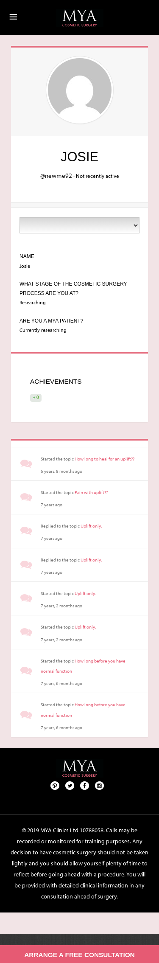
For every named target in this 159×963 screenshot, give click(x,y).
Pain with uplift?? (91, 492)
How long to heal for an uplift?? (104, 459)
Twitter (70, 785)
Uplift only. (91, 526)
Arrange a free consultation (79, 954)
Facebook (84, 785)
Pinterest (55, 785)
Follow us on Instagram (99, 785)
